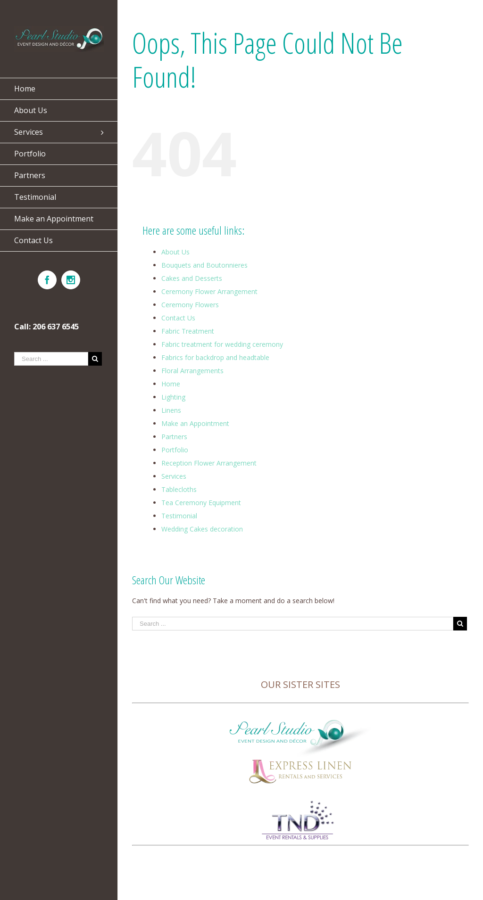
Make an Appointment (195, 423)
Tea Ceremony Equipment (201, 502)
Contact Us (178, 317)
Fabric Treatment (187, 331)
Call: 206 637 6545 (46, 326)
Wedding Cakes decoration (202, 528)
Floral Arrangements (192, 370)
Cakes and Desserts (191, 278)
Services (173, 476)
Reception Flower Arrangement (209, 462)
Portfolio (174, 449)
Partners (174, 436)
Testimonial (179, 515)
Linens (171, 410)
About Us (175, 251)
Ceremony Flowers (190, 304)
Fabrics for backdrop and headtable (215, 357)
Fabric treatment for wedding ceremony (222, 344)
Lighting (173, 397)
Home (170, 383)
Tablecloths (179, 489)
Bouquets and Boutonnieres (204, 265)
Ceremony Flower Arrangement (209, 291)
